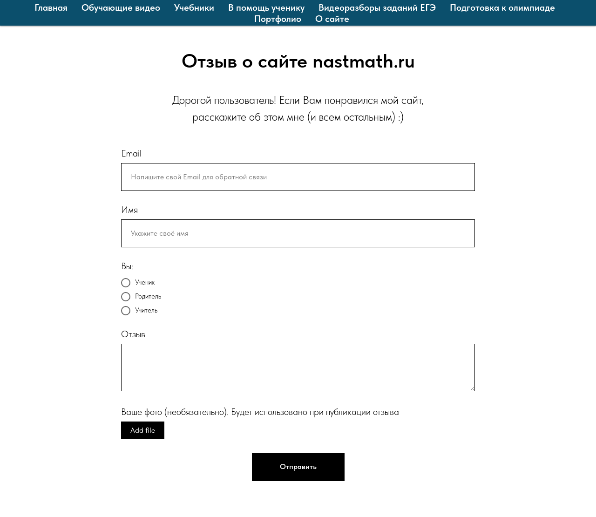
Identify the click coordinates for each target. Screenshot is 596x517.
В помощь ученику (266, 7)
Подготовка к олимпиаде (502, 7)
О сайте (332, 18)
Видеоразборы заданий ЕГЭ (377, 7)
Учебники (194, 7)
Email (131, 153)
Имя (129, 209)
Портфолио (277, 18)
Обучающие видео (120, 7)
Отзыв (133, 334)
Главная (51, 7)
